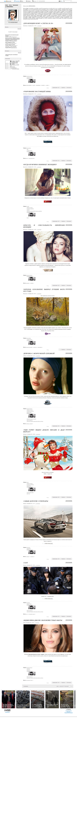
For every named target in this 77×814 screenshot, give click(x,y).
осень (61, 12)
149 (67, 686)
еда (28, 17)
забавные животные (31, 16)
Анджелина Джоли (29, 680)
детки (45, 17)
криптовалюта (64, 14)
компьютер (38, 15)
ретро (59, 10)
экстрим (39, 8)
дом (32, 17)
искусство (68, 15)
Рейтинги (29, 1)
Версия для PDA (69, 710)
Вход (22, 1)
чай (53, 8)
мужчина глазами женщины (27, 13)
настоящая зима (31, 158)
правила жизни (56, 11)
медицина (30, 14)
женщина (56, 16)
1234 (57, 686)
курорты (53, 14)
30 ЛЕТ (33, 85)
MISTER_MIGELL (30, 78)
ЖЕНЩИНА (38, 85)
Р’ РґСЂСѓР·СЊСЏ (14, 22)
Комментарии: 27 (14, 45)
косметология (33, 15)
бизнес (53, 18)
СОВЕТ (47, 85)
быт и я (44, 18)
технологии (37, 9)
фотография (40, 347)
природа (45, 11)
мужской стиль (36, 13)
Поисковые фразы (15, 68)
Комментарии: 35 (14, 47)
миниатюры (25, 14)
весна (33, 18)
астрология (58, 18)
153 (60, 686)
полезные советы (67, 11)
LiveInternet (8, 1)
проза (41, 11)
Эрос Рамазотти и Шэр (10, 42)
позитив (45, 12)
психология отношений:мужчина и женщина (30, 11)
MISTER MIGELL (5, 6)
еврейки (31, 283)
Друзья (10, 5)
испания (63, 15)
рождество (54, 10)
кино (58, 15)
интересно (28, 547)
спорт (55, 9)
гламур (61, 17)
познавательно (33, 12)
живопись (38, 16)
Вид (61, 1)
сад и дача (49, 10)
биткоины (49, 18)
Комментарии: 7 (14, 43)
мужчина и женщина (30, 208)
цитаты (63, 8)
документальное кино (38, 17)
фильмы (24, 9)
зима (27, 149)
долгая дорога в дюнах (10, 44)
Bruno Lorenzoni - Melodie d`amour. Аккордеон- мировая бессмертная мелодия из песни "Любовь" (12, 39)
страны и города (48, 9)
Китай (48, 15)
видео (29, 18)
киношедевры (53, 15)
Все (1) (19, 52)
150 (65, 686)
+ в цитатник (39, 25)
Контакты (68, 711)
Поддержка (59, 1)
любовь (44, 14)
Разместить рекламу (69, 712)
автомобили (69, 18)
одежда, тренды (66, 12)
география (65, 17)
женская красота (29, 76)
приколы (50, 11)
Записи (6, 5)
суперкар (27, 556)
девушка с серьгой (29, 423)
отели (54, 12)
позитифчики (40, 12)
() (58, 87)
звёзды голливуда (30, 420)
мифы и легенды (68, 13)
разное (63, 10)
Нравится (63, 87)
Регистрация (17, 1)
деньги (49, 17)
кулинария (58, 14)
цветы (67, 8)
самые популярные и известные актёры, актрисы (37, 10)
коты (27, 15)
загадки (24, 16)
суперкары (32, 556)
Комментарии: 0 (14, 36)
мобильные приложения (60, 13)
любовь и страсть (38, 14)
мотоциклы (43, 13)
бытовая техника (38, 18)
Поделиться (69, 87)
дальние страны (55, 17)
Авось (35, 1)
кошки (69, 14)
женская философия (63, 16)
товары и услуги (30, 9)
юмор (35, 8)
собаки (62, 9)
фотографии (29, 338)
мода (53, 13)
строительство (42, 9)
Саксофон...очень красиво (10, 46)
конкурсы (35, 347)
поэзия (61, 11)
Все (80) (19, 28)
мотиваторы (48, 13)
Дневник (68, 23)
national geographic (29, 347)
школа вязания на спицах (47, 8)
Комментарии (15, 5)
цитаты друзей (57, 8)
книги (44, 15)
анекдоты (63, 18)
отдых (57, 12)
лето (49, 14)
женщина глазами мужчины (47, 16)
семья (66, 9)
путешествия (68, 10)
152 (62, 686)
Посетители (14, 67)
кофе (24, 15)
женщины (27, 283)
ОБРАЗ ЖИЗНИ (28, 85)
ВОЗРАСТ (43, 85)
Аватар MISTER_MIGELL (12, 15)
